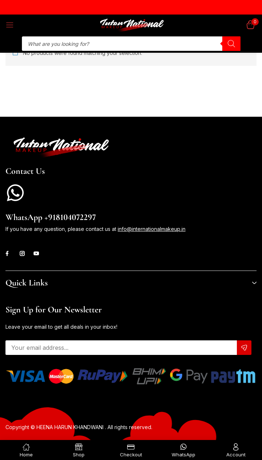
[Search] (231, 43)
